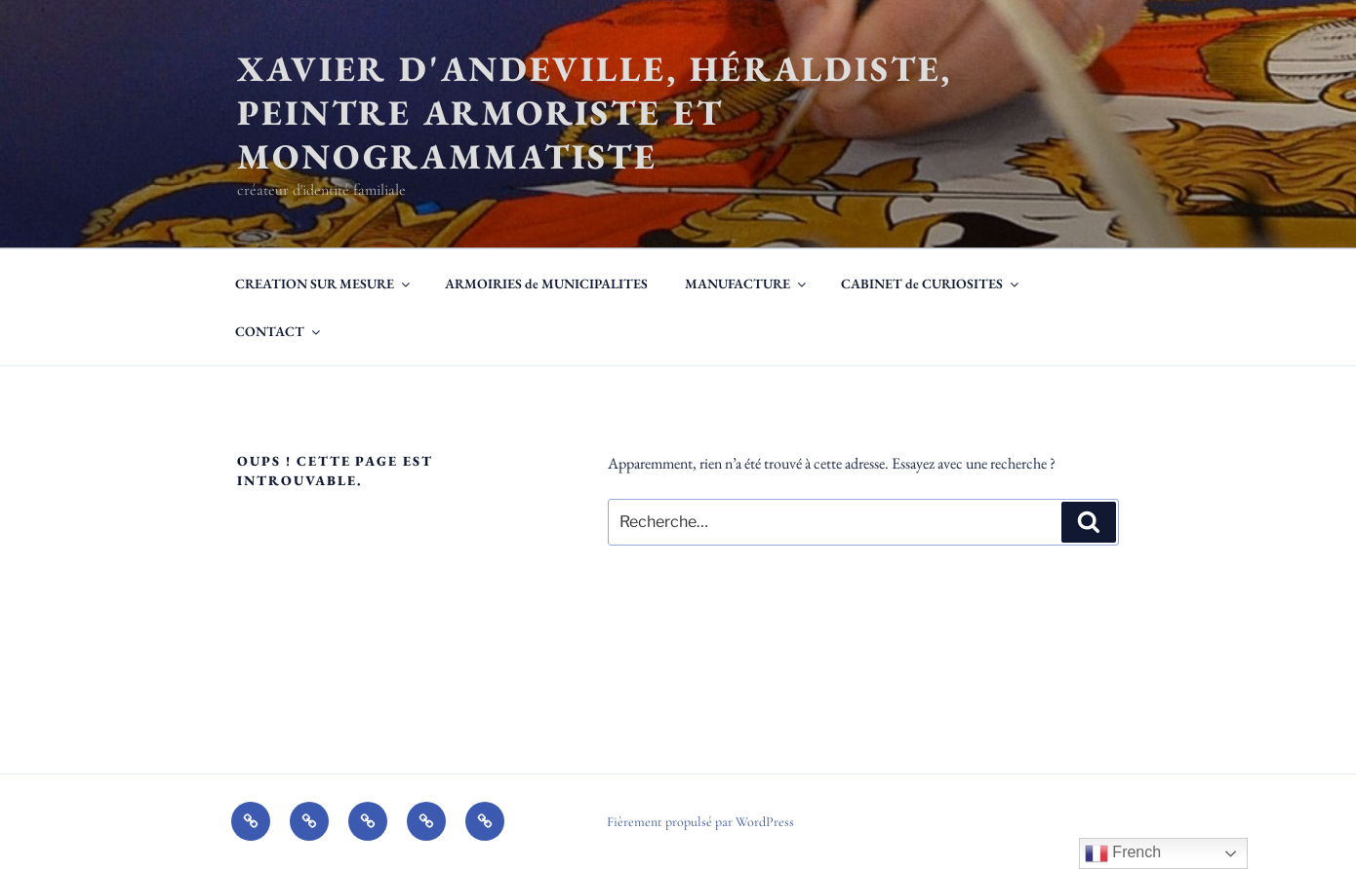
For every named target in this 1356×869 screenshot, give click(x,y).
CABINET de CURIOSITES (931, 283)
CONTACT (279, 331)
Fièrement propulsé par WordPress (700, 821)
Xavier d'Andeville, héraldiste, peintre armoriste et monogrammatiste (594, 112)
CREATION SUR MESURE (324, 283)
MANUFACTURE (747, 283)
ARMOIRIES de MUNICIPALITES (546, 283)
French (1123, 853)
